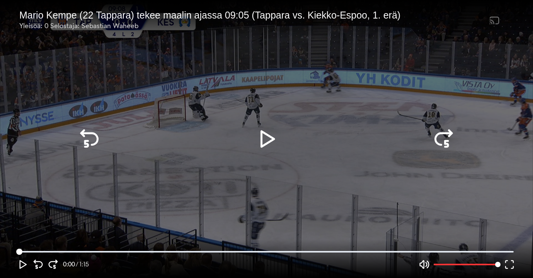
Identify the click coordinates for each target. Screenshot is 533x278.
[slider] (19, 252)
